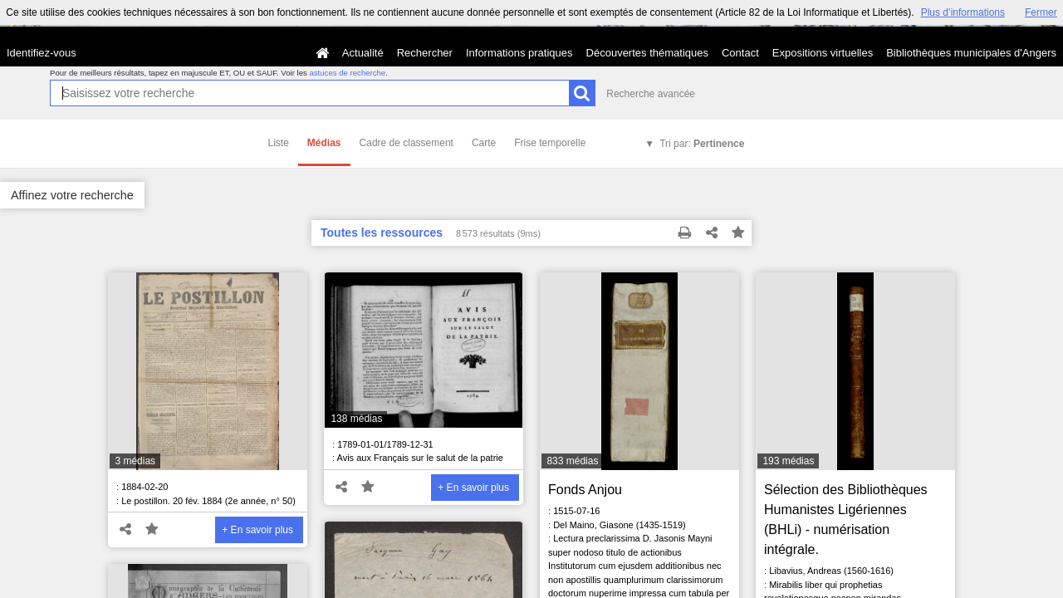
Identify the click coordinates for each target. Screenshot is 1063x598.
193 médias (788, 461)
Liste (278, 143)
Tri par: (701, 144)
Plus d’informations (963, 12)
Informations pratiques (519, 53)
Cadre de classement (406, 143)
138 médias (356, 418)
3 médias (135, 461)
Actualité (363, 53)
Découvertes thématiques (647, 53)
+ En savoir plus (257, 530)
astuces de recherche (347, 72)
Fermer (1041, 12)
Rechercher (425, 53)
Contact (740, 53)
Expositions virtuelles (822, 53)
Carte (484, 143)
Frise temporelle (549, 143)
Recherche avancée (650, 94)
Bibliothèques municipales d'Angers (971, 53)
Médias (324, 143)
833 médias (572, 461)
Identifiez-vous (41, 53)
